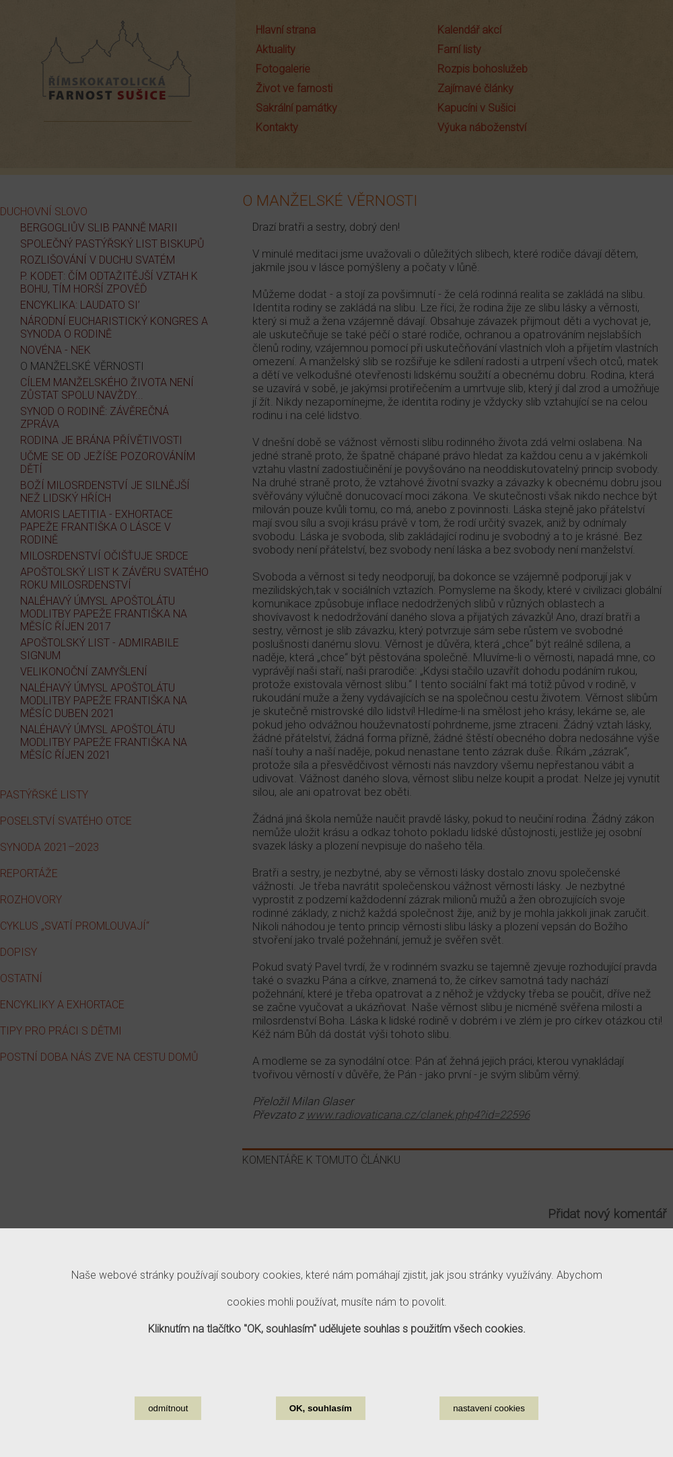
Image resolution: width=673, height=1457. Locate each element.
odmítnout (168, 1437)
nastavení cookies (489, 1437)
